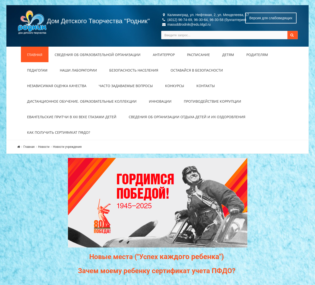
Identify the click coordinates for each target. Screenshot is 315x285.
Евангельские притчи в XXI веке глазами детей (71, 116)
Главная (34, 54)
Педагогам (37, 70)
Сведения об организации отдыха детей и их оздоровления (187, 116)
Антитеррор (164, 54)
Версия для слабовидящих (270, 18)
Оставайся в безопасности (197, 70)
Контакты (205, 85)
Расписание (198, 54)
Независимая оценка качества (56, 85)
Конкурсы (174, 85)
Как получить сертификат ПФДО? (58, 132)
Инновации (160, 101)
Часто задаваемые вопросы (126, 85)
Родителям (257, 54)
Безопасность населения (133, 70)
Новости (43, 147)
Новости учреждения (67, 147)
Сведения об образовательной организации (98, 54)
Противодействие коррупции (212, 101)
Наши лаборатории (78, 70)
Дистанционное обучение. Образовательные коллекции (82, 101)
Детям (228, 54)
